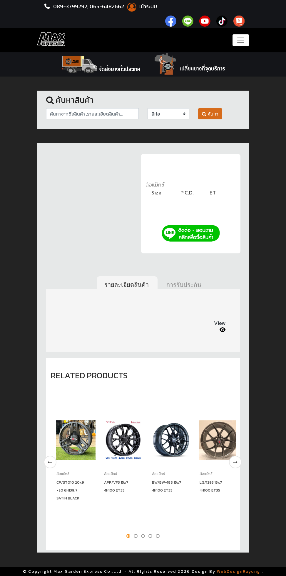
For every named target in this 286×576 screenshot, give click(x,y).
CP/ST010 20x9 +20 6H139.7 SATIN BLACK (70, 490)
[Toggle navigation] (241, 40)
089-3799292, (70, 6)
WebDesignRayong (238, 571)
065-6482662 (107, 6)
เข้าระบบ (141, 6)
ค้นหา (210, 113)
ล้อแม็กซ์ (154, 185)
